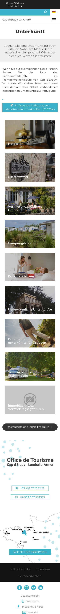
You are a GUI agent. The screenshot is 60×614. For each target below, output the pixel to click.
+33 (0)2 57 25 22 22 (30, 488)
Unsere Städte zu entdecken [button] (15, 4)
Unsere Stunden (30, 497)
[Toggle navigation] (54, 19)
